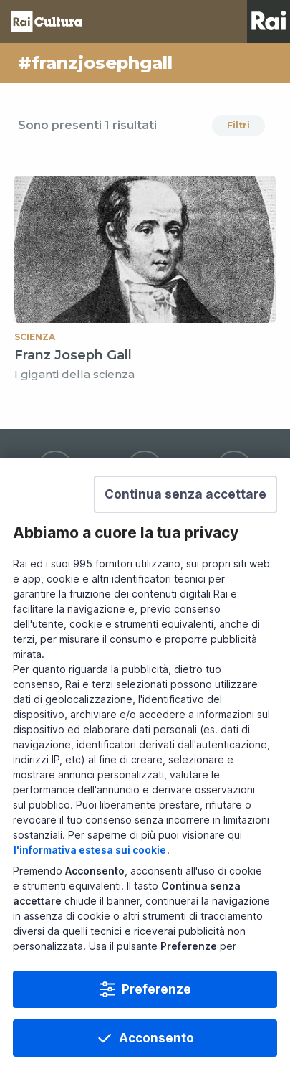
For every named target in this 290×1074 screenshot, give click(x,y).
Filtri (238, 125)
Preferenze (156, 1019)
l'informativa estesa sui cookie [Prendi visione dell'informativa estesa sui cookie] (90, 879)
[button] (185, 523)
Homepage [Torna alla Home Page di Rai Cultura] (46, 21)
